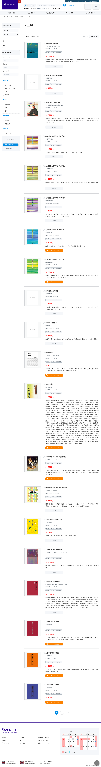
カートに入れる (55, 250)
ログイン (81, 1)
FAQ (21, 740)
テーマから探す (70, 13)
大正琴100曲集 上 (51, 323)
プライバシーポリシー (7, 743)
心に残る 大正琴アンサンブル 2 (55, 166)
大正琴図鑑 (49, 384)
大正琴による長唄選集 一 (53, 581)
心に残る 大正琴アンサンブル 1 (55, 136)
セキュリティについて (43, 740)
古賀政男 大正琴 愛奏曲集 (53, 75)
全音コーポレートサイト (44, 743)
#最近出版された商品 (30, 8)
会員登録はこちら (93, 1)
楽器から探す (11, 13)
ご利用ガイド (71, 1)
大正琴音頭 (49, 352)
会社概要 (4, 737)
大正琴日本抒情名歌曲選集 (53, 549)
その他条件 (6, 116)
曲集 (4, 45)
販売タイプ (6, 99)
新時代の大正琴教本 (51, 291)
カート (96, 8)
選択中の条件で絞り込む (11, 145)
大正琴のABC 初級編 (52, 621)
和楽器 (22, 17)
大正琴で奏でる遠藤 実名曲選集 (55, 457)
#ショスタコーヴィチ (54, 8)
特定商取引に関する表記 (44, 737)
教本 (4, 41)
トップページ (5, 17)
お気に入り (88, 8)
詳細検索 (71, 5)
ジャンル (5, 80)
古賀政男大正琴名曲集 (52, 102)
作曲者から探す (50, 13)
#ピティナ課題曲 (42, 8)
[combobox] (50, 5)
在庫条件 (5, 129)
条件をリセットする (10, 148)
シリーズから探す (90, 13)
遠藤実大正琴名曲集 (51, 43)
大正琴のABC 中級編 (52, 653)
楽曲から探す (31, 13)
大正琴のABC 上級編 (52, 684)
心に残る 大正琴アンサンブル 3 (55, 198)
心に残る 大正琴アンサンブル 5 (55, 259)
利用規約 (4, 740)
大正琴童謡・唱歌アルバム (53, 519)
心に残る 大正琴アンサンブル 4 (55, 230)
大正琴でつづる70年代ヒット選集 (56, 488)
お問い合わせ (23, 743)
